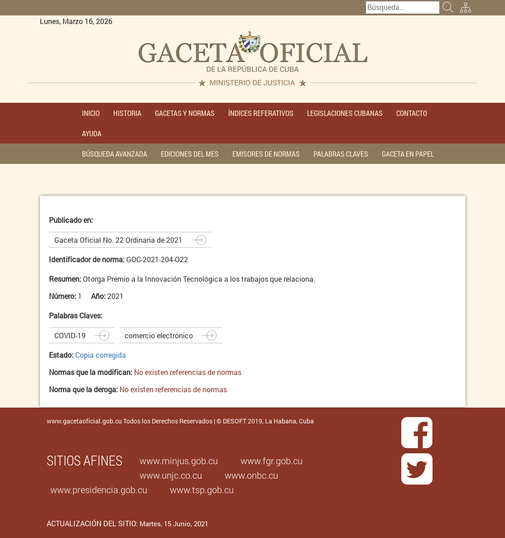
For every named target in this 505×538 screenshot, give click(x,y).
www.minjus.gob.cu (178, 460)
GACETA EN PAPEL (408, 154)
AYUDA (91, 133)
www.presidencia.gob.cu (98, 489)
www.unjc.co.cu (170, 475)
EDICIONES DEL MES (190, 154)
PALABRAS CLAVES (340, 154)
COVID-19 (70, 335)
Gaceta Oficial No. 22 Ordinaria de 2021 (118, 240)
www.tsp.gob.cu (202, 489)
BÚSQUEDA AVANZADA (114, 154)
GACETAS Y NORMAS (185, 113)
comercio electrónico (159, 335)
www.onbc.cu (251, 475)
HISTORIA (127, 113)
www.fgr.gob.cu (271, 460)
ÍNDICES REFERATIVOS (260, 113)
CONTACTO (411, 113)
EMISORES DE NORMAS (266, 154)
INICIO (91, 113)
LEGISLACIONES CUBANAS (345, 113)
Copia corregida (100, 355)
